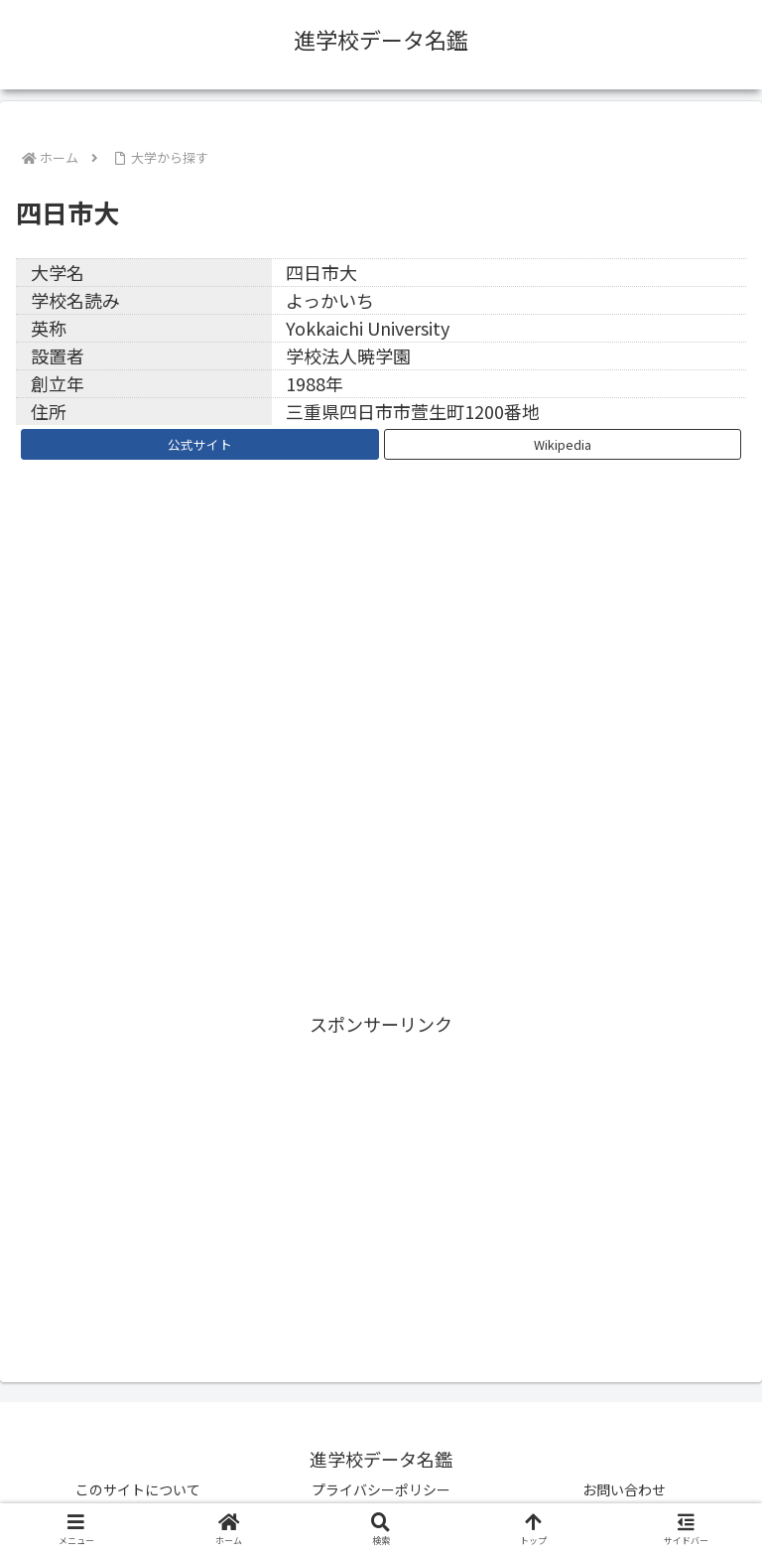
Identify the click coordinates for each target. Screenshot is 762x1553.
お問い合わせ (624, 1489)
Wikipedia (562, 444)
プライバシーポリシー (381, 1489)
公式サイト (200, 444)
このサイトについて (137, 1489)
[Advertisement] (381, 1180)
